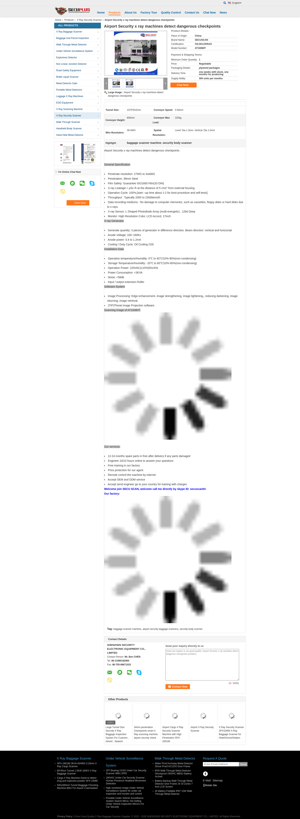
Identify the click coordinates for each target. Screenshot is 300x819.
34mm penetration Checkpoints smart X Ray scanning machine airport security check (146, 732)
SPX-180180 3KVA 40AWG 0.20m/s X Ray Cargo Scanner (77, 765)
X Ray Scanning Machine (69, 109)
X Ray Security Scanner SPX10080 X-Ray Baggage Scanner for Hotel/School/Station (231, 732)
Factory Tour (149, 12)
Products (115, 12)
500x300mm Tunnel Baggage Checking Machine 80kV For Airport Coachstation (77, 786)
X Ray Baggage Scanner (69, 31)
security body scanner (191, 629)
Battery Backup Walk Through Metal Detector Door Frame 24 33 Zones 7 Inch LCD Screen (174, 783)
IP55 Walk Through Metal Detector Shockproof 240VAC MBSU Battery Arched (173, 773)
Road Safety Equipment (68, 70)
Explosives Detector (66, 57)
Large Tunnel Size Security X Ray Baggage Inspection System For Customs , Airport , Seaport (117, 734)
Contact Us (192, 12)
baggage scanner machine (127, 629)
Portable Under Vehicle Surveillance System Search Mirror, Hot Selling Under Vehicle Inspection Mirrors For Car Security (125, 802)
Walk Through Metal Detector (71, 44)
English (236, 3)
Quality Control (171, 12)
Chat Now (209, 12)
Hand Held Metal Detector (69, 135)
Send (243, 764)
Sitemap (217, 780)
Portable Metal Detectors (69, 89)
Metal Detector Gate (66, 83)
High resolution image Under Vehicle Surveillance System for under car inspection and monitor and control (125, 791)
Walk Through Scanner (68, 122)
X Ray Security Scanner (89, 20)
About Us (131, 12)
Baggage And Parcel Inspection (72, 38)
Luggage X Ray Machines (69, 96)
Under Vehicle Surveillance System (74, 51)
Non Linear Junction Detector (71, 64)
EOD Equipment (64, 102)
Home (101, 12)
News (223, 12)
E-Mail (207, 780)
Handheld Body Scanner (69, 128)
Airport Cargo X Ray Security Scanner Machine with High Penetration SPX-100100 (172, 734)
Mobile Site (210, 785)
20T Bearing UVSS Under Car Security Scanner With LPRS (126, 772)
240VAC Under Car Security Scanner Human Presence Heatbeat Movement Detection (126, 780)
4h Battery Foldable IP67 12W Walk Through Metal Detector (173, 792)
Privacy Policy (64, 816)
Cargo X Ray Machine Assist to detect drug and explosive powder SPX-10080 (77, 779)
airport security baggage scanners (160, 629)
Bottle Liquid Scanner (67, 77)
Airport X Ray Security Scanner (202, 729)
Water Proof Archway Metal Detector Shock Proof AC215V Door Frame (174, 765)
